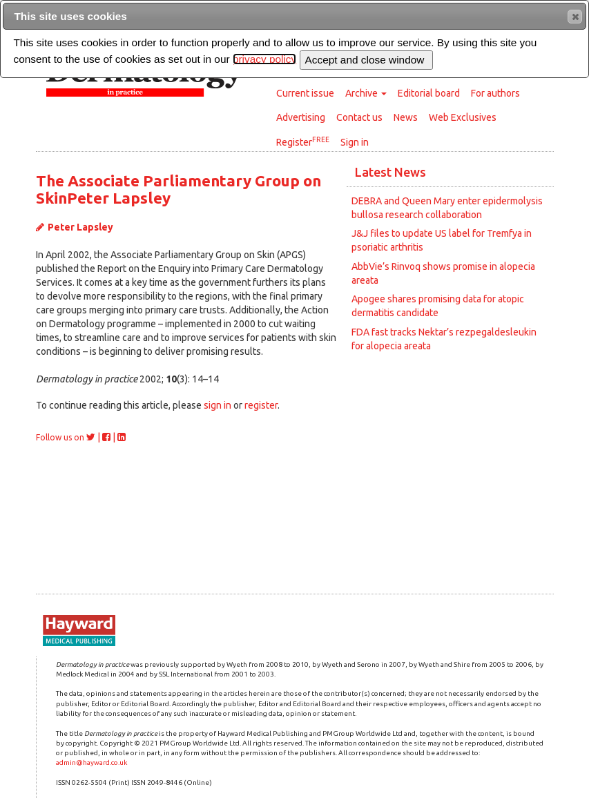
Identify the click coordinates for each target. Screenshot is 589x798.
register (261, 405)
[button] (575, 16)
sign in (217, 405)
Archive (366, 93)
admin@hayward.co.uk (91, 762)
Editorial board (429, 93)
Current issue (305, 93)
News (406, 117)
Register (302, 141)
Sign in (354, 142)
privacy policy (264, 59)
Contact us (359, 117)
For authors (495, 93)
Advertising (300, 117)
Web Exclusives (462, 117)
